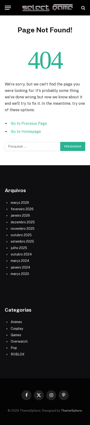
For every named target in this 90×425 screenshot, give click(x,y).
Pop (14, 348)
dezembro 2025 (23, 222)
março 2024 (20, 261)
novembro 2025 (23, 228)
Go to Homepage (26, 131)
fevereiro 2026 (22, 209)
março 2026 (20, 203)
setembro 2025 (22, 241)
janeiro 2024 (20, 267)
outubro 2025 (21, 235)
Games (16, 335)
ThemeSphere (71, 410)
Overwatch (19, 341)
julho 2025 (19, 248)
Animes (16, 322)
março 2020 (20, 274)
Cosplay (17, 328)
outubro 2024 (21, 254)
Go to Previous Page (29, 123)
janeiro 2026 (20, 215)
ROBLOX (18, 354)
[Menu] (8, 7)
